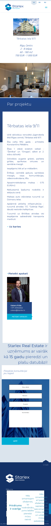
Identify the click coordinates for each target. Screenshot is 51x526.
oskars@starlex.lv (17, 310)
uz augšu (46, 464)
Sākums (9, 489)
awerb (46, 524)
